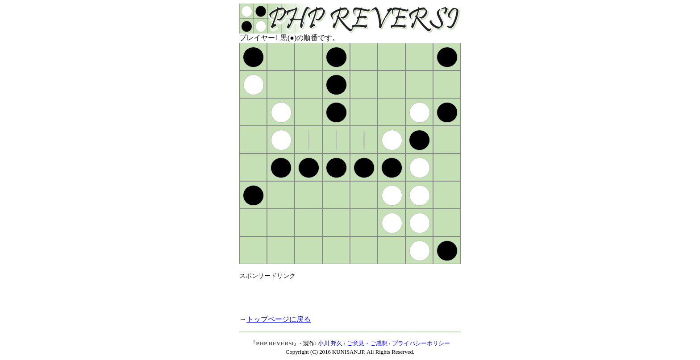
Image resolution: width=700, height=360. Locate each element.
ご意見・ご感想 (367, 343)
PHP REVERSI (275, 343)
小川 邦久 (330, 343)
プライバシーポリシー (421, 343)
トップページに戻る (278, 319)
